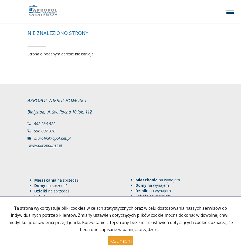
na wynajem (157, 179)
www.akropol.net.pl (45, 145)
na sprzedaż (56, 180)
